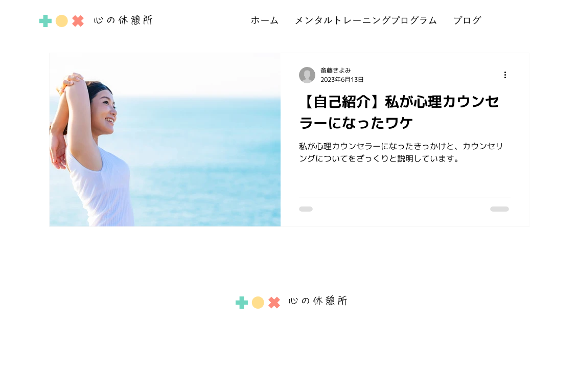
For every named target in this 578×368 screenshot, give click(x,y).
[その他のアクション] (509, 75)
